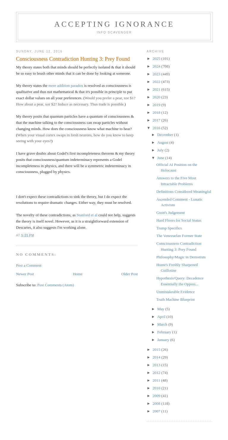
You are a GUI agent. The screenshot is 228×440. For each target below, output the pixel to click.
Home (78, 274)
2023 (157, 74)
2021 (157, 89)
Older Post (129, 274)
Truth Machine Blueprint (175, 299)
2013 (157, 365)
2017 (157, 120)
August (163, 142)
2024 (157, 66)
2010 (157, 388)
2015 (157, 349)
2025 (157, 58)
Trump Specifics (169, 228)
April (162, 316)
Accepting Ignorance (114, 24)
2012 (157, 372)
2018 (157, 112)
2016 (157, 128)
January (163, 339)
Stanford (83, 215)
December (165, 134)
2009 (157, 395)
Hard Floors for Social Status (178, 220)
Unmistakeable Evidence (175, 291)
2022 (157, 81)
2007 (157, 411)
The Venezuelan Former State (179, 235)
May (161, 309)
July (161, 150)
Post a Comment (29, 265)
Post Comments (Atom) (55, 285)
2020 (157, 97)
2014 (157, 357)
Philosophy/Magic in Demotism (180, 257)
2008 (157, 403)
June (161, 158)
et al (94, 215)
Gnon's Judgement (170, 212)
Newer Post (25, 274)
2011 (157, 380)
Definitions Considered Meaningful (183, 191)
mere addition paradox (65, 85)
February (164, 332)
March (162, 324)
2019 (157, 105)
